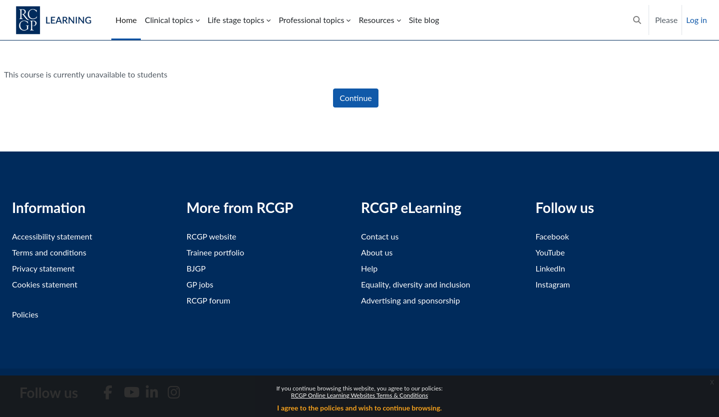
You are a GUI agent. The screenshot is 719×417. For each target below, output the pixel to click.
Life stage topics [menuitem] (236, 19)
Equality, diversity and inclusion (415, 284)
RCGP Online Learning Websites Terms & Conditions (359, 395)
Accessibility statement (52, 236)
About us (376, 252)
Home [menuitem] (126, 19)
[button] (637, 20)
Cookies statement (44, 284)
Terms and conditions (49, 252)
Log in (696, 19)
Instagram (553, 284)
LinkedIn (550, 268)
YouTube (550, 252)
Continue (356, 97)
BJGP (196, 268)
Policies (25, 314)
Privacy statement (43, 268)
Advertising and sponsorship (410, 300)
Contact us (379, 236)
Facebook (552, 236)
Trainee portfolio (215, 252)
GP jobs (200, 284)
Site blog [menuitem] (424, 19)
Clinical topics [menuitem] (169, 19)
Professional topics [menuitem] (311, 19)
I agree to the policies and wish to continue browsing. (359, 408)
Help (369, 268)
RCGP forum (209, 300)
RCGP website (212, 236)
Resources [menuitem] (376, 19)
